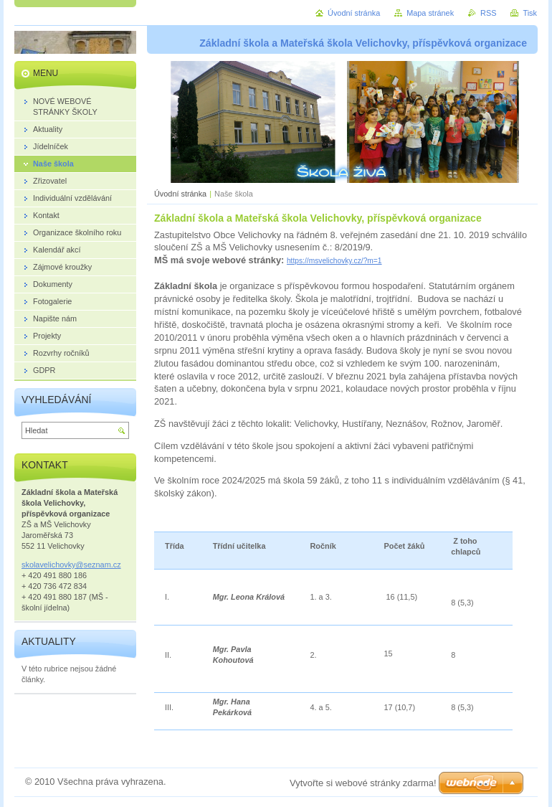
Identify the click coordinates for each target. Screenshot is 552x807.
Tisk (530, 13)
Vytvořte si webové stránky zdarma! (363, 783)
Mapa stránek (430, 13)
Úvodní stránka (180, 193)
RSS (488, 13)
